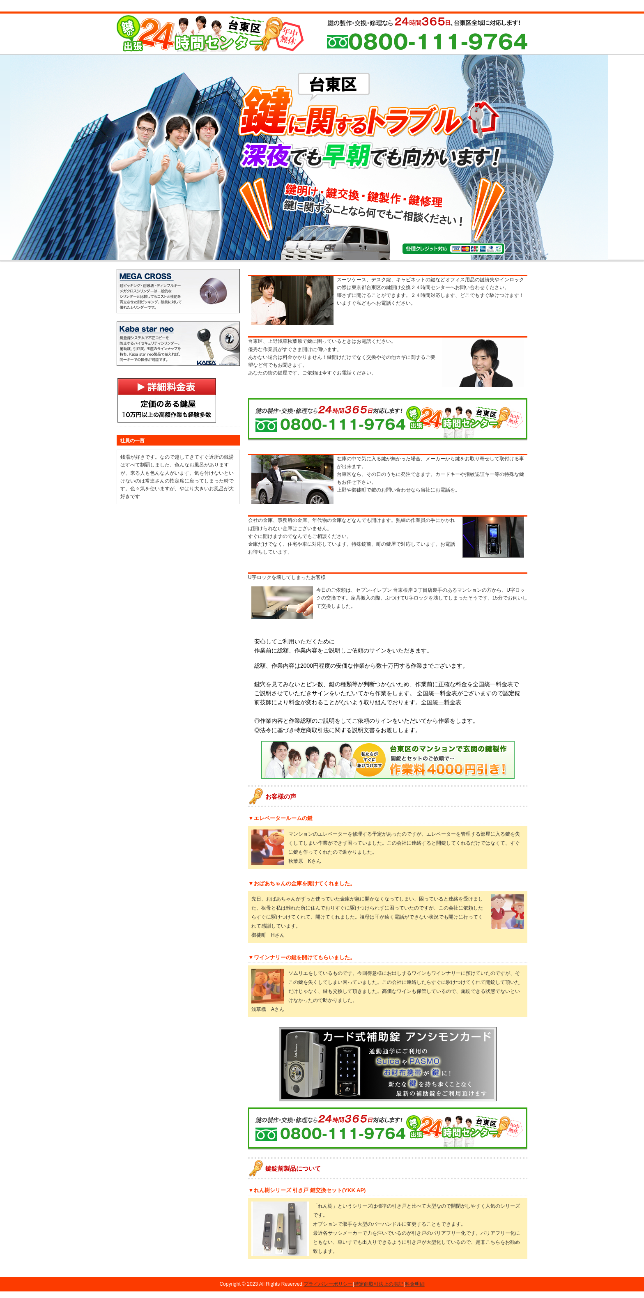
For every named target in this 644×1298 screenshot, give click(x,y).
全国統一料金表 (441, 708)
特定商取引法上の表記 (378, 1290)
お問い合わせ (494, 257)
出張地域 (379, 257)
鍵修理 (264, 257)
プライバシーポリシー (328, 1290)
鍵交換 (207, 257)
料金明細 (415, 1290)
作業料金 (322, 257)
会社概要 (437, 257)
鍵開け (147, 257)
